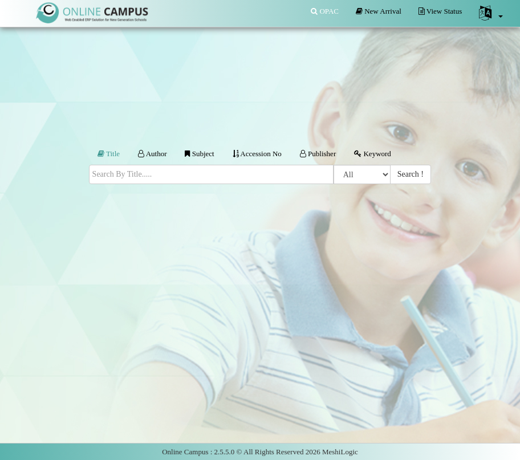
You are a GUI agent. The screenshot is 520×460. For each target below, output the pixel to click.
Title (109, 153)
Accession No (257, 153)
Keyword (372, 153)
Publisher (318, 153)
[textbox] (211, 174)
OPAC (325, 11)
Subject (199, 153)
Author (152, 153)
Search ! (410, 174)
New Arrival (378, 11)
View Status (440, 11)
